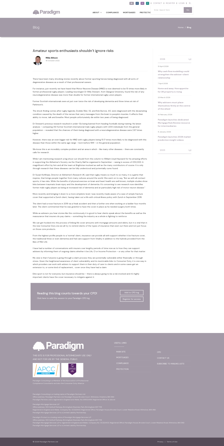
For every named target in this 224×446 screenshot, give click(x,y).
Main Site (121, 351)
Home (181, 27)
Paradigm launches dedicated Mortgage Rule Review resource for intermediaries (174, 122)
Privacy (160, 442)
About (96, 12)
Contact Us (163, 358)
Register (170, 3)
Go (187, 10)
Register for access (132, 299)
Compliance (112, 12)
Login (181, 3)
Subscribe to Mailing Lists (170, 363)
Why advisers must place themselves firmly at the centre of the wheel (174, 105)
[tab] (174, 59)
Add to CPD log (131, 292)
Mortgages (129, 12)
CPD (159, 352)
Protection (146, 12)
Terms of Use (172, 442)
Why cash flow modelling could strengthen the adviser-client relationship (173, 74)
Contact (157, 3)
